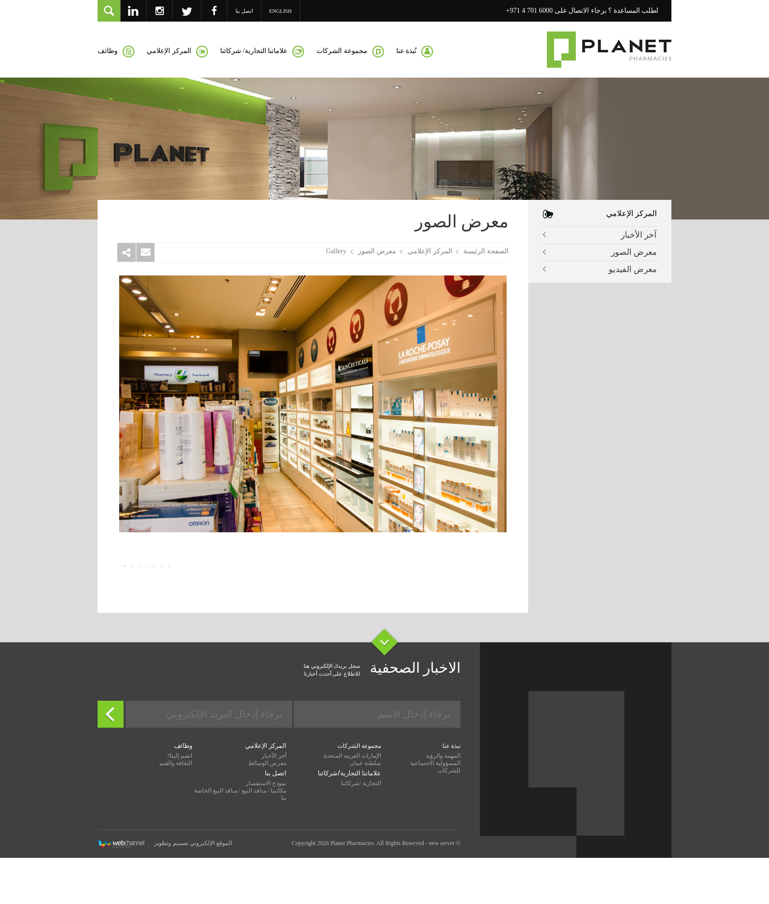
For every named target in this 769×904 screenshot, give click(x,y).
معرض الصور (634, 252)
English (280, 11)
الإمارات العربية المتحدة (352, 804)
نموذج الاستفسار (266, 832)
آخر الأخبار (639, 235)
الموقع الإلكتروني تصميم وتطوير (165, 893)
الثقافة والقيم (175, 812)
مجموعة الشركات (359, 795)
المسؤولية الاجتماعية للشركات (435, 816)
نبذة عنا (451, 795)
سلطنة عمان (365, 812)
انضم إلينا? (179, 804)
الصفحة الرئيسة (486, 251)
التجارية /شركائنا (361, 832)
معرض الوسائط (267, 812)
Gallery (336, 251)
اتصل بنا (244, 11)
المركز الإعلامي (430, 251)
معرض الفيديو (633, 269)
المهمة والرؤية (443, 804)
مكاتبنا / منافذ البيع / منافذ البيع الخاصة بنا (240, 843)
